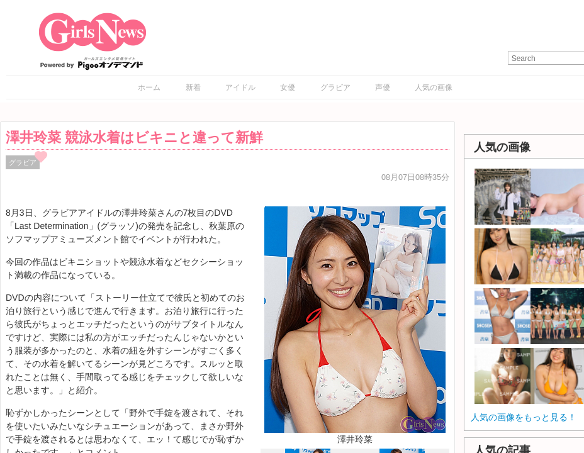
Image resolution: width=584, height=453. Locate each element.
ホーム (149, 87)
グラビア (335, 87)
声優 (382, 87)
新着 (193, 87)
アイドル (240, 87)
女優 (287, 87)
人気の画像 (433, 87)
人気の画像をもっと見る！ (523, 417)
